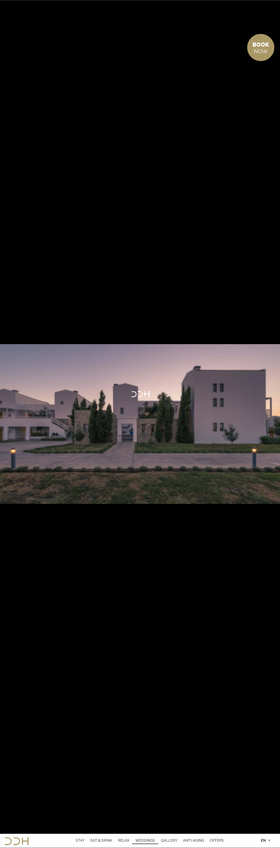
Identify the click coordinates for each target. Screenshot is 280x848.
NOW (260, 47)
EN (263, 840)
